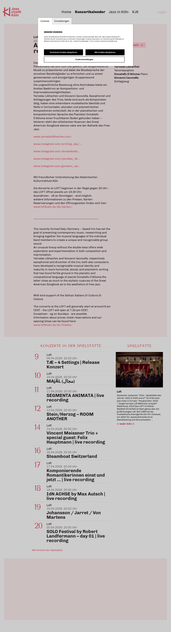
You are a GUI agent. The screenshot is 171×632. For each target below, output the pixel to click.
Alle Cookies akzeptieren (105, 52)
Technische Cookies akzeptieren (63, 52)
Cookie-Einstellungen (84, 59)
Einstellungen (61, 21)
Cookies (45, 21)
